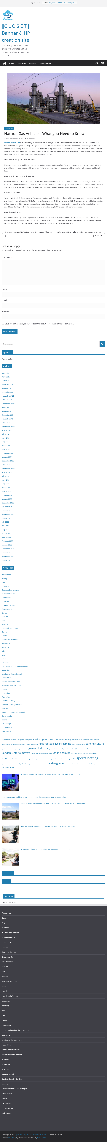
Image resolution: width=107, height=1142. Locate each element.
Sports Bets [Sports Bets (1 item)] (72, 759)
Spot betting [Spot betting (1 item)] (26, 764)
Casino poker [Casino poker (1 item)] (54, 739)
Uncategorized (7, 727)
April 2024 (6, 445)
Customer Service (8, 605)
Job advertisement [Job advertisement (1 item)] (80, 749)
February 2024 (7, 453)
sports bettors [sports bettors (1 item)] (6, 764)
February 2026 (7, 384)
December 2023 (8, 461)
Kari (7, 139)
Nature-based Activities (11, 682)
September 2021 (8, 556)
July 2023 (5, 476)
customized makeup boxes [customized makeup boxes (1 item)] (91, 739)
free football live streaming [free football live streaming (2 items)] (55, 743)
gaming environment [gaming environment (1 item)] (8, 749)
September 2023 (8, 468)
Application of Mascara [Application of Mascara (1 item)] (9, 739)
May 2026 (5, 373)
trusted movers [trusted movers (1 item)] (43, 764)
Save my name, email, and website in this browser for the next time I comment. (39, 324)
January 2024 (7, 457)
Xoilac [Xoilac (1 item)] (91, 764)
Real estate (6, 697)
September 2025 (8, 403)
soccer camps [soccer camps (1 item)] (27, 759)
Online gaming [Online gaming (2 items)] (61, 752)
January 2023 (7, 499)
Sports (4, 720)
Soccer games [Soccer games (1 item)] (36, 759)
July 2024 (5, 434)
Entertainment (7, 613)
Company (5, 601)
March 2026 (6, 381)
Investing (5, 647)
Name (5, 289)
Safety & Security (8, 701)
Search (102, 344)
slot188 (6, 881)
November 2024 (8, 419)
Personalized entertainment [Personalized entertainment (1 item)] (79, 753)
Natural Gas (9, 128)
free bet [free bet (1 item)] (28, 744)
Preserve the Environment (12, 685)
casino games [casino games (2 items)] (41, 739)
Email (5, 300)
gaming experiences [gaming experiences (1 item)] (21, 749)
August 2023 (6, 472)
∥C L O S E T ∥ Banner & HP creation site (16, 33)
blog (3, 582)
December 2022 (8, 503)
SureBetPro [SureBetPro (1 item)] (34, 764)
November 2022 (8, 507)
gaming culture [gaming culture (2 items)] (95, 743)
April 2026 (6, 377)
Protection (6, 693)
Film (3, 620)
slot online (8, 873)
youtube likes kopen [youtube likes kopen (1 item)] (8, 767)
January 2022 (7, 545)
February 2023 (7, 495)
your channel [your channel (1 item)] (98, 764)
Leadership (6, 662)
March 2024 (6, 449)
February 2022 (7, 541)
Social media (45, 63)
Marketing (6, 670)
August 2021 (6, 560)
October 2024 (7, 423)
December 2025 (8, 392)
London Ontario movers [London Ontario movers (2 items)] (16, 752)
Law (3, 655)
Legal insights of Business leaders (15, 666)
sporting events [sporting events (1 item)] (63, 759)
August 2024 (6, 430)
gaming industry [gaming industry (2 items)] (38, 748)
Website (5, 311)
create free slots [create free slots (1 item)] (77, 739)
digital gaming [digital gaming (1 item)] (6, 744)
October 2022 (7, 510)
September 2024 (8, 426)
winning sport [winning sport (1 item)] (84, 764)
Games (4, 632)
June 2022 (6, 526)
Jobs (3, 651)
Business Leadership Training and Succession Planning (27, 234)
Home (11, 63)
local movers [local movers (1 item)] (91, 749)
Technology (6, 724)
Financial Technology (10, 628)
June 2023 (6, 480)
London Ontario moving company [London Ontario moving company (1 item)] (41, 753)
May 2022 (5, 529)
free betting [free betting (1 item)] (34, 744)
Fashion (32, 63)
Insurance (6, 643)
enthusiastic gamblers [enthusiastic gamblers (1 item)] (17, 744)
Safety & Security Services (12, 704)
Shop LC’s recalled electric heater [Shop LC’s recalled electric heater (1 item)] (12, 759)
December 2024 (8, 415)
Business (22, 63)
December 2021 (8, 549)
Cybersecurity (7, 609)
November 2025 (8, 396)
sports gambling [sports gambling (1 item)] (16, 764)
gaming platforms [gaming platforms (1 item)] (54, 749)
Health (4, 636)
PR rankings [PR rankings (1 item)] (92, 753)
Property (5, 689)
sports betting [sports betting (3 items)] (87, 758)
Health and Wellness (10, 640)
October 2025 (7, 400)
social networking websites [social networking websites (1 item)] (49, 759)
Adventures (6, 575)
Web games (6, 731)
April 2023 (6, 487)
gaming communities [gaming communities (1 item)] (78, 744)
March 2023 (6, 491)
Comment (7, 257)
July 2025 (5, 407)
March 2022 (6, 537)
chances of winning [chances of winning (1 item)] (65, 739)
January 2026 (7, 388)
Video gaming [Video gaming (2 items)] (57, 763)
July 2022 (5, 522)
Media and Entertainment (12, 674)
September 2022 (8, 514)
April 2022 (6, 533)
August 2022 (6, 518)
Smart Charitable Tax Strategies (14, 712)
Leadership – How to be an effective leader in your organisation (80, 234)
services (5, 708)
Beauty (4, 578)
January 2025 (7, 411)
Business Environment (10, 590)
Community (6, 598)
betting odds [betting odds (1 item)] (20, 739)
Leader (4, 659)
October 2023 (7, 465)
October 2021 (7, 552)
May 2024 (5, 442)
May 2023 (5, 484)
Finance (5, 624)
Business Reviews (9, 594)
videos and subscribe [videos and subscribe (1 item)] (72, 764)
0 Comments (30, 139)
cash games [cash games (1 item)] (28, 739)
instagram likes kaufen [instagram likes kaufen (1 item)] (67, 749)
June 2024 (6, 438)
